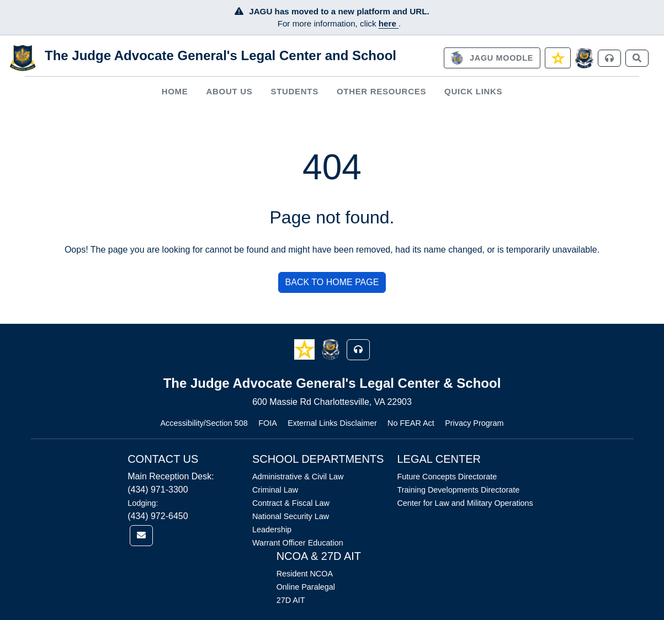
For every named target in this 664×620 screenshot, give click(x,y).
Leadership (271, 529)
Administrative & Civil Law (298, 476)
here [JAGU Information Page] (389, 23)
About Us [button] (229, 91)
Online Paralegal (306, 586)
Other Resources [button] (381, 91)
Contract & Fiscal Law (291, 503)
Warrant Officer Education (297, 542)
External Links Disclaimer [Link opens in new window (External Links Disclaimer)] (332, 423)
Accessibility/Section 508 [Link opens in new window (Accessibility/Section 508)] (203, 423)
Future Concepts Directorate (447, 476)
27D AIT (291, 600)
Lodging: (143, 503)
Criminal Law (275, 489)
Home (175, 91)
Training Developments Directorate (458, 489)
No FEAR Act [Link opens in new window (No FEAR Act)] (410, 423)
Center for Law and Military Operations (465, 503)
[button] (305, 349)
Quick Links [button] (473, 91)
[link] (492, 57)
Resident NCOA (305, 573)
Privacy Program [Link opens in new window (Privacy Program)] (474, 423)
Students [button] (294, 91)
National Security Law (290, 516)
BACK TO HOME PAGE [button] (332, 282)
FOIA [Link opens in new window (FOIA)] (267, 423)
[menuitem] (175, 91)
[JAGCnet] (584, 58)
